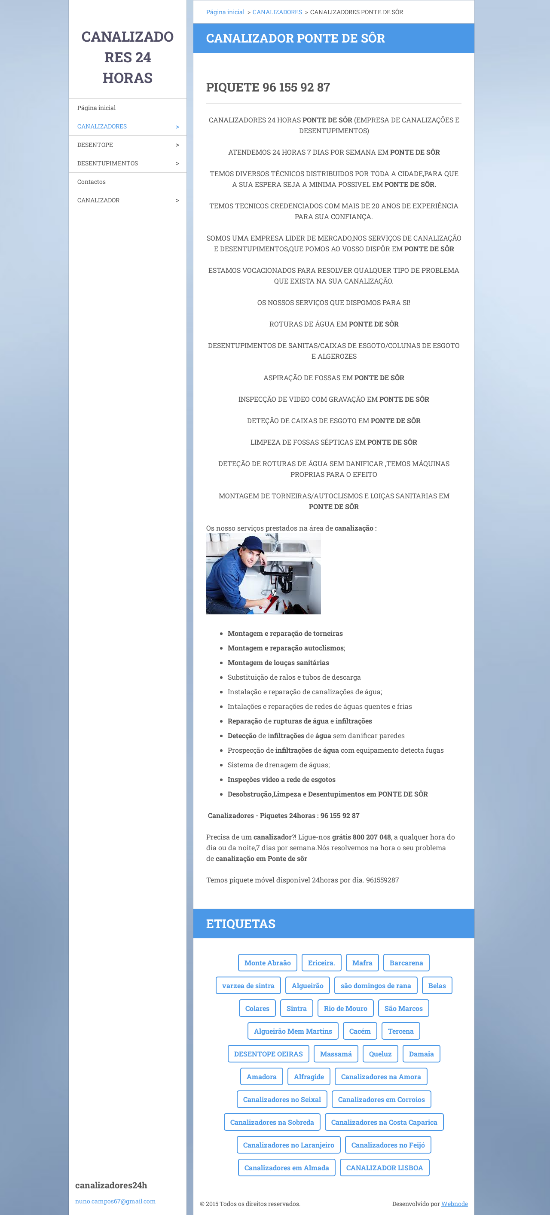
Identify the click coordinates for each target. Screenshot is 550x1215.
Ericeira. (321, 962)
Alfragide (309, 1076)
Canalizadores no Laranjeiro (288, 1144)
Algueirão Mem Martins (293, 1030)
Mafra (362, 962)
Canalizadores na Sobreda (272, 1121)
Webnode (454, 1204)
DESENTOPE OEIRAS (268, 1053)
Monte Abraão (267, 962)
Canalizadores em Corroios (381, 1099)
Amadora (262, 1076)
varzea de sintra (248, 985)
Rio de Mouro (345, 1008)
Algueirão (308, 985)
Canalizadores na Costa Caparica (384, 1121)
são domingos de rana (376, 985)
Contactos (91, 181)
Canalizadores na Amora (381, 1076)
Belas (437, 985)
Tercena (401, 1030)
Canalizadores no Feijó (388, 1144)
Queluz (380, 1053)
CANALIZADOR (98, 200)
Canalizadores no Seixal (282, 1099)
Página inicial (96, 108)
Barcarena (406, 962)
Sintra (297, 1008)
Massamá (336, 1053)
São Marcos (404, 1008)
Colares (257, 1008)
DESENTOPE (95, 144)
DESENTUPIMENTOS (107, 163)
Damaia (421, 1053)
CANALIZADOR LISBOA (384, 1167)
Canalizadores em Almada (286, 1167)
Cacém (360, 1030)
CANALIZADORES (102, 126)
